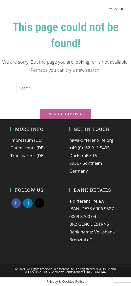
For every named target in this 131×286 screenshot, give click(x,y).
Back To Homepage (65, 113)
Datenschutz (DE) (27, 148)
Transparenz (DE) (27, 155)
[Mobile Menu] (117, 9)
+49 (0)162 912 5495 (89, 148)
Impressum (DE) (26, 140)
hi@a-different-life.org (91, 140)
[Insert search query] (65, 88)
